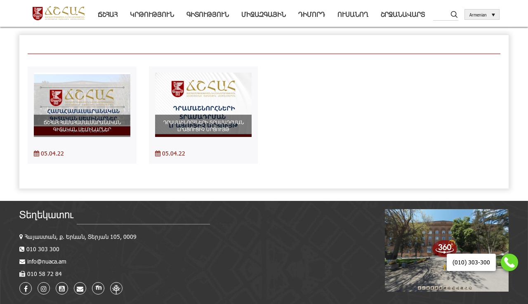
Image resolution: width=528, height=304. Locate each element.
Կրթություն (152, 14)
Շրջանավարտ (403, 14)
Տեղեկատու (46, 214)
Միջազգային (263, 14)
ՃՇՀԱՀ (108, 14)
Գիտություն (207, 14)
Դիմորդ (311, 14)
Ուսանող (352, 14)
